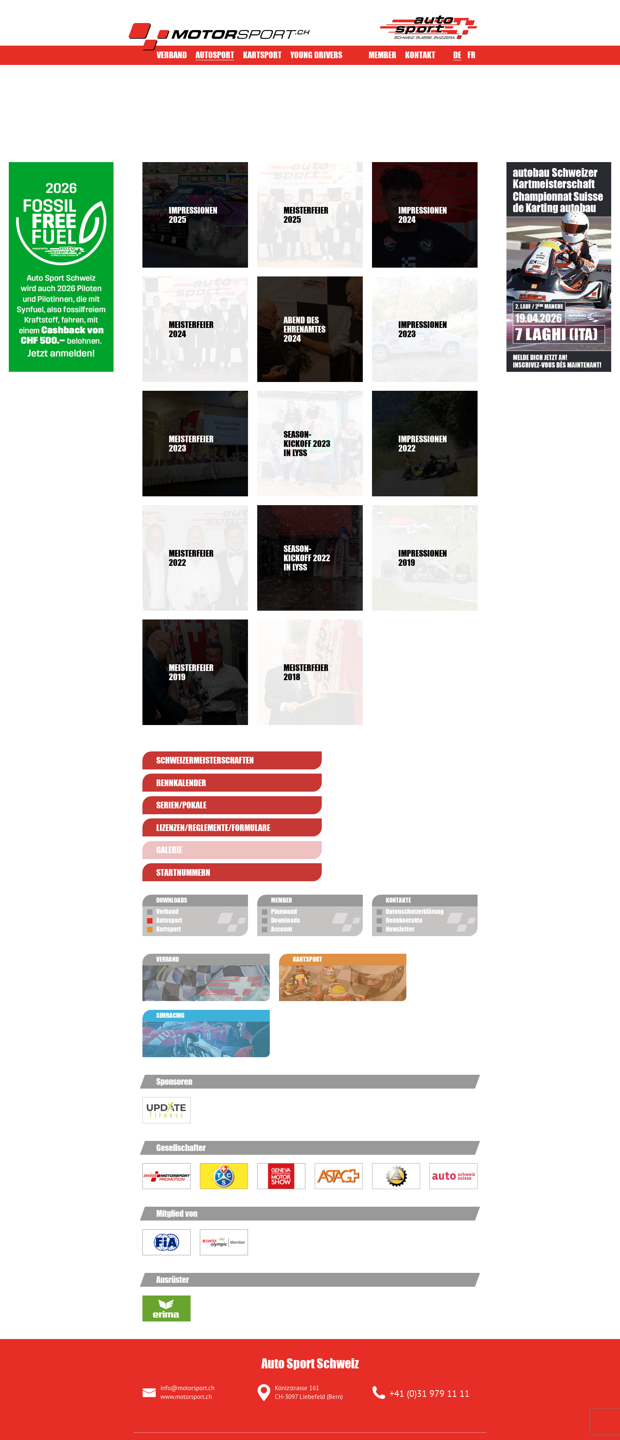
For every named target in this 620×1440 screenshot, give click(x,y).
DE (457, 55)
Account (281, 861)
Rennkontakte (404, 853)
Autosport (215, 55)
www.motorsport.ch (186, 1267)
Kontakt (420, 55)
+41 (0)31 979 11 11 (430, 1264)
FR (471, 55)
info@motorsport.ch (187, 1258)
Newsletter (400, 861)
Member (382, 55)
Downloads (285, 853)
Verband (172, 55)
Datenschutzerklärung (415, 844)
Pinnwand (284, 844)
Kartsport (262, 55)
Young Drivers (316, 55)
